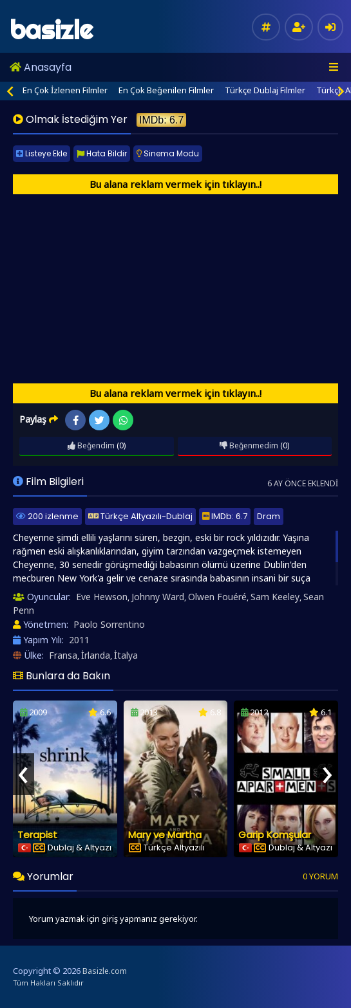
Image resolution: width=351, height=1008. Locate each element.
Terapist (37, 834)
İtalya (126, 655)
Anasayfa (40, 67)
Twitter (99, 420)
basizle (51, 30)
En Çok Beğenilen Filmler (166, 90)
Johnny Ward (157, 597)
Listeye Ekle (41, 153)
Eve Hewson (102, 597)
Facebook (76, 420)
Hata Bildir (102, 153)
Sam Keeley (275, 597)
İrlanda (95, 655)
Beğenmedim (249, 445)
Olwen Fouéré (217, 597)
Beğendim (91, 445)
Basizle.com (104, 971)
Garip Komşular (274, 834)
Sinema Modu (168, 153)
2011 (79, 640)
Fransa (63, 655)
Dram (268, 516)
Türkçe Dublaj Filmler (265, 90)
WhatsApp (123, 420)
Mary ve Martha (165, 834)
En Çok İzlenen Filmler (65, 90)
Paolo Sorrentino (109, 624)
